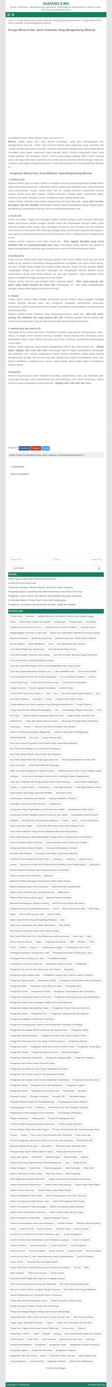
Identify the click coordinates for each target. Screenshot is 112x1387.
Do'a (55, 693)
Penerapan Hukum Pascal (59, 964)
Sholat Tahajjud (17, 1168)
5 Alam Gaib (16, 616)
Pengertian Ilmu (39, 1013)
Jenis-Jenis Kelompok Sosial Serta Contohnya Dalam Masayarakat (55, 776)
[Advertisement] (34, 58)
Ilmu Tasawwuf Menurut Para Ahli (78, 759)
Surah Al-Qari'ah (58, 1245)
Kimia (65, 820)
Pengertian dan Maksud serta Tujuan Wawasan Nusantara (39, 1069)
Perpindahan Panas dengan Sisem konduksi (32, 1113)
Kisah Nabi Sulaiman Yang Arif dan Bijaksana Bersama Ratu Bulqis (43, 831)
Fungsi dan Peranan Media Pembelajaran (31, 710)
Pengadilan (81, 964)
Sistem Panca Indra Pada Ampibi (54, 1190)
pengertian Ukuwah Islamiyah (84, 1344)
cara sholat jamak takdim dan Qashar (83, 1333)
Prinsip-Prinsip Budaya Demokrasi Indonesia (32, 1124)
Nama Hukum (54, 914)
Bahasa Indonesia (19, 638)
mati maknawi (48, 1339)
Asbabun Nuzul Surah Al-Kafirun (61, 627)
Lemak (13, 864)
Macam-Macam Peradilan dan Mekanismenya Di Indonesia (39, 870)
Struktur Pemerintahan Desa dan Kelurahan (32, 1223)
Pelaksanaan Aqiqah (52, 947)
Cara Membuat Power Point (62, 649)
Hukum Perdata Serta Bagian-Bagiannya (30, 732)
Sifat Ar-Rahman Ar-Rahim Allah (26, 1173)
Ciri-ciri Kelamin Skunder (72, 677)
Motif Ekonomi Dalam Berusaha (68, 903)
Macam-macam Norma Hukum (25, 875)
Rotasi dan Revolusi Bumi (69, 1151)
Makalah (48, 875)
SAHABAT (36, 1157)
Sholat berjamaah (52, 1168)
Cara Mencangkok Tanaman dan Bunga (30, 654)
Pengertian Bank (18, 986)
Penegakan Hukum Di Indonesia (26, 964)
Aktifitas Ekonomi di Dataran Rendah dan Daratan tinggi (65, 616)
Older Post (96, 559)
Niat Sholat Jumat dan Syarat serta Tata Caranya (34, 930)
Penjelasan (68, 1091)
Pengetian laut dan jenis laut (45, 1091)
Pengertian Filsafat (40, 991)
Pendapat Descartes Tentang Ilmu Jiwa (72, 953)
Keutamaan (55, 804)
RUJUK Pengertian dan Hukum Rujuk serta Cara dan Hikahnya (41, 1140)
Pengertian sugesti (75, 1085)
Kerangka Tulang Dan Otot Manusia (28, 804)
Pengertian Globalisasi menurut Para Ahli (30, 997)
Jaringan (14, 776)
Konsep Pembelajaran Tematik (62, 848)
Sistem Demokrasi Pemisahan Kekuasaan (70, 1179)
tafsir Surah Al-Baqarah (81, 1361)
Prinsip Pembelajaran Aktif (61, 1118)
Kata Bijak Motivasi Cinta (88, 787)
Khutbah (14, 820)
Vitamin (81, 1328)
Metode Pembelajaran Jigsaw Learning (29, 903)
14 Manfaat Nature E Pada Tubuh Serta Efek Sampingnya (37, 600)
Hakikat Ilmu (16, 721)
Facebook (24, 448)
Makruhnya (63, 892)
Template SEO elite (96, 1385)
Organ (38, 942)
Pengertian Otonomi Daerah (24, 1035)
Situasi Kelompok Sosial (56, 1218)
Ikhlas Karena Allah (52, 737)
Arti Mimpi (91, 621)
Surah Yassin (16, 1262)
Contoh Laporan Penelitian (42, 688)
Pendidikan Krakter (57, 958)
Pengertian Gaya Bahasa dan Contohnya (74, 991)
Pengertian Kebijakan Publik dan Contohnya (32, 1019)
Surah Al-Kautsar (38, 1245)
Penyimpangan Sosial (21, 1107)
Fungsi (48, 699)
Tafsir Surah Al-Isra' (37, 1273)
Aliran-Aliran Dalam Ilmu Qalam (35, 621)
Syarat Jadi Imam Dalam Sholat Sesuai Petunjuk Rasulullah (40, 1267)
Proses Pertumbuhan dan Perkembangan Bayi (76, 1129)
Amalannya (60, 621)
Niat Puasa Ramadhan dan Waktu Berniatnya (32, 925)
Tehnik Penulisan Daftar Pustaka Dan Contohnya (34, 1306)
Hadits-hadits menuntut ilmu (81, 715)
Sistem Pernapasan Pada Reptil (68, 1201)
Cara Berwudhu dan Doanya (71, 643)
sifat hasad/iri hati (87, 1355)
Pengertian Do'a (73, 986)
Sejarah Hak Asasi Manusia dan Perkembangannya (35, 1162)
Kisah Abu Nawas (89, 820)
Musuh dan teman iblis (74, 908)
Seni (67, 1162)
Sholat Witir (34, 1168)
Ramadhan (46, 1146)
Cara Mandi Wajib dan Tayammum (27, 649)
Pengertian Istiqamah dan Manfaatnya (69, 1013)
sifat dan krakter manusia (62, 1355)
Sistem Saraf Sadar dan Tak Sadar (66, 1212)
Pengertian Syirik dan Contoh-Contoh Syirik (52, 1046)
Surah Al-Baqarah (72, 1234)
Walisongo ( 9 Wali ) (20, 1333)
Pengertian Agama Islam (22, 980)
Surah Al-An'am (44, 1229)
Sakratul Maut (70, 1157)
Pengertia (69, 969)
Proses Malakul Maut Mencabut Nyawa (29, 1129)
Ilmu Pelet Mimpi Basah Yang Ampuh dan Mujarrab (35, 754)
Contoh (92, 677)
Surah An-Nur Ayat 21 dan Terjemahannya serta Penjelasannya (41, 1256)
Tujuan (49, 1322)
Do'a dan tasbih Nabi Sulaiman (76, 693)
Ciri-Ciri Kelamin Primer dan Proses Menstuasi (33, 677)
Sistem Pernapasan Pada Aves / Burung (66, 1195)
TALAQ (77, 1267)
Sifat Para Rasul (53, 1173)
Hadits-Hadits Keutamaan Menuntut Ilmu (43, 715)
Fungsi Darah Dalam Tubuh (69, 699)
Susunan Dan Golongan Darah (42, 1262)
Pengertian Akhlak (47, 980)
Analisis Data (75, 621)
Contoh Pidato (66, 688)
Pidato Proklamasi (19, 1118)
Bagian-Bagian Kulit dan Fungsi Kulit (28, 632)
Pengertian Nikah (80, 1030)
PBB (72, 942)
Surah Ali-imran (56, 1251)
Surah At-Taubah (85, 1256)
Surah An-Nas (75, 1251)
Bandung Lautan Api (41, 638)
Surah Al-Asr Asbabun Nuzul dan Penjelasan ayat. (35, 1234)
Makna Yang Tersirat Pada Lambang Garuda (32, 892)
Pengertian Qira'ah (77, 1041)
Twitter (45, 448)
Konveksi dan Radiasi (21, 853)
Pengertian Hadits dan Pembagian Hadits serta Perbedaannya (41, 1002)
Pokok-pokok (38, 1118)
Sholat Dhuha (80, 1162)
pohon (43, 1355)
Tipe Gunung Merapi (83, 1317)
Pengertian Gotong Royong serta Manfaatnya (77, 997)
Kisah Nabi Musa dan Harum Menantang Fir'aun (60, 826)
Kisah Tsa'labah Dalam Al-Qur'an (26, 842)
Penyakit (82, 1091)
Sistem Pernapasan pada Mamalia (66, 1206)
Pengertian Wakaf (70, 1052)
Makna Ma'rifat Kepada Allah (66, 886)
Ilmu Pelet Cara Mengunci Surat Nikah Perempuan (35, 748)
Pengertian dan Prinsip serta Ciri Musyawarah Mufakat (37, 1074)
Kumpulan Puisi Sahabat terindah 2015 (29, 859)
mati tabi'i (90, 1339)
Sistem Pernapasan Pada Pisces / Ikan (29, 1201)
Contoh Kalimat (17, 688)
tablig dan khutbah (56, 1361)
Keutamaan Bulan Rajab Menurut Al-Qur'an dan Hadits (37, 809)
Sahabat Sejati (52, 1157)
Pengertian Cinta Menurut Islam (46, 986)
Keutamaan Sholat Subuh (81, 809)
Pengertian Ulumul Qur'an (45, 1052)
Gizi (57, 710)
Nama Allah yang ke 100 (31, 914)
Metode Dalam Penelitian (59, 897)
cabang (57, 1333)
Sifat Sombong (72, 1173)
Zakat (36, 1333)
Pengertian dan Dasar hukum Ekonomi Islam (32, 1063)
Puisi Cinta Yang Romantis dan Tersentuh (51, 1135)
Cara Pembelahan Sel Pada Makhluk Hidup (31, 660)
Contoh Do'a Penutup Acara (22, 583)
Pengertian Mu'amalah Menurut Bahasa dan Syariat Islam (39, 1030)
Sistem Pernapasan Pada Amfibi (26, 1195)
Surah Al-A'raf (26, 1229)
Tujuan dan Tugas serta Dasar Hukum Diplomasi (34, 1328)
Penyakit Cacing (18, 1096)
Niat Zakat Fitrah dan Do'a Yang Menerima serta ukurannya (39, 936)
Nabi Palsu (94, 908)
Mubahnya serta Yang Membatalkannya (30, 908)
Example (37, 699)
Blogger (62, 1368)
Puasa (23, 1135)
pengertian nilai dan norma (23, 1355)
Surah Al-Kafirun (18, 1245)
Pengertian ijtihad (18, 1085)
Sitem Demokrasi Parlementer (25, 1218)
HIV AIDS (14, 715)
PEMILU (82, 942)
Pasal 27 (34, 947)
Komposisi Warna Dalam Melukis (26, 848)
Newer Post (16, 559)
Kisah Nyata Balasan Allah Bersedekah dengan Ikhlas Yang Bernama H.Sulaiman (51, 837)
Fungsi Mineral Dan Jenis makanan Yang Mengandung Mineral (48, 20)
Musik (56, 908)
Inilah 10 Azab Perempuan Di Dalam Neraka (32, 770)
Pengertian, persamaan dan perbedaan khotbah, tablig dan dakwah (42, 604)
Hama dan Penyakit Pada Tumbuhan (79, 721)
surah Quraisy (37, 1361)
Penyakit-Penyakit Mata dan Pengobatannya (32, 1102)
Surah (13, 1229)
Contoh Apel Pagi (18, 682)
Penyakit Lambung (39, 1096)
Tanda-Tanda (57, 1273)
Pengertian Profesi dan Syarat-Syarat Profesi (64, 1035)
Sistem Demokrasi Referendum (25, 1184)
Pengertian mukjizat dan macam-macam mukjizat (68, 975)
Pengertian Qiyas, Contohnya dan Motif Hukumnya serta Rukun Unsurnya (45, 591)
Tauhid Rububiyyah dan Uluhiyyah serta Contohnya (35, 1295)
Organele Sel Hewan (55, 942)
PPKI (92, 942)
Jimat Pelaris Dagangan (86, 781)
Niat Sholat (64, 925)
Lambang (57, 859)
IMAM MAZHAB (18, 737)
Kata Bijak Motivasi (63, 787)
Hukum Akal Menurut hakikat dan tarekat (54, 726)
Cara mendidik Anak (64, 671)
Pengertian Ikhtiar (19, 1013)
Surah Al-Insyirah (81, 1240)
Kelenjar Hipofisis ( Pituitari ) (63, 798)
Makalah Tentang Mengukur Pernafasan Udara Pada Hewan (40, 881)
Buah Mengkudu (36, 643)
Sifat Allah (89, 1168)
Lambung (70, 859)
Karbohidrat (44, 787)
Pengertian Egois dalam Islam (25, 975)
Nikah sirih (78, 936)
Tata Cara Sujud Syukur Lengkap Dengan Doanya (35, 1289)
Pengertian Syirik (18, 1046)
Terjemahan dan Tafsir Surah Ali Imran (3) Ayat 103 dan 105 (40, 1317)
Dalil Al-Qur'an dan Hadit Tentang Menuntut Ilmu (32, 579)
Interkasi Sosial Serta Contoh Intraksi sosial (79, 770)
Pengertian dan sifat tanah (86, 1080)
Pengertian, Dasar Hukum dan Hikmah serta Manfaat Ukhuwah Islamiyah (44, 596)
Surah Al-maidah (37, 1251)
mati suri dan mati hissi (70, 1339)
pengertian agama (19, 1350)
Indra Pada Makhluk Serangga (44, 765)
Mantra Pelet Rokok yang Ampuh (26, 897)
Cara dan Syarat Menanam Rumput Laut (30, 671)
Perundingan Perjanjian (69, 1113)
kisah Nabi (33, 1339)
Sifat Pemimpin (72, 1168)
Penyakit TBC (59, 1096)
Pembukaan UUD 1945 (78, 947)
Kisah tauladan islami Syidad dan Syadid (66, 842)
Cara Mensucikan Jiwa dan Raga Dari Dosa (75, 654)
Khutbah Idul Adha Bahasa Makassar (40, 820)
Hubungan (15, 726)
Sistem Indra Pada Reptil (87, 1184)
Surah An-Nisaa (93, 1251)
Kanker (13, 787)
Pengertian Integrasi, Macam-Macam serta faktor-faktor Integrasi (40, 587)
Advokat (30, 616)
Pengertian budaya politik (58, 1057)
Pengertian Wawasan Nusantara (26, 1057)
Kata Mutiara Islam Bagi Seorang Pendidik (31, 792)
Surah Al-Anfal (63, 1229)
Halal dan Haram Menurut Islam (42, 721)
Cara (50, 643)
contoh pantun (17, 1339)
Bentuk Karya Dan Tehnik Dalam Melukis (75, 638)
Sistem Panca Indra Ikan (22, 1190)
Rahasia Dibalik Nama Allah (24, 1146)
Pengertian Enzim (19, 991)
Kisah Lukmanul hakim (21, 826)
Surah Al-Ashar (81, 1229)
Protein (13, 1135)
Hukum (27, 726)
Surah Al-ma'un (17, 1251)
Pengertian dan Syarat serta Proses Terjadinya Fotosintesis (39, 1080)
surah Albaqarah (18, 1361)
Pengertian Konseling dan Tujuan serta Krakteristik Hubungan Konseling (46, 1024)
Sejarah (85, 1157)
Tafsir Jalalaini (17, 1273)
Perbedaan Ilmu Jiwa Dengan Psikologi (68, 1107)
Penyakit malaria (77, 1096)
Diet (48, 693)
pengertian (40, 1344)
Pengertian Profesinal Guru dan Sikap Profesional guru (37, 1041)
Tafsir (86, 1267)
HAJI (99, 710)
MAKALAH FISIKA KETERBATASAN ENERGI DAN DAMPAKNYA (53, 864)
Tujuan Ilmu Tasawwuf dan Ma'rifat (74, 1322)
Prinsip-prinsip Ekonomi (70, 1124)
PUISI (13, 947)
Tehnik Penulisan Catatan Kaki (66, 1300)
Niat (62, 919)
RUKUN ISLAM (84, 1140)
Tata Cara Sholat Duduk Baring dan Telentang (33, 1284)
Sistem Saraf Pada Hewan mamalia (27, 1212)
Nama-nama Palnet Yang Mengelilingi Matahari (33, 919)
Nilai (89, 936)
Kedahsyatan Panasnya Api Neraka (27, 798)
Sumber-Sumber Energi (88, 1223)
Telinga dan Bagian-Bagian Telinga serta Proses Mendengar (40, 1311)
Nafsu (13, 914)
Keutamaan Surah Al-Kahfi (84, 815)
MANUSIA (95, 864)
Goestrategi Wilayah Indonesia (78, 710)
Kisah (74, 820)
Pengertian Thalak (19, 1052)
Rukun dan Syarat (19, 1157)
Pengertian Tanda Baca (89, 1046)
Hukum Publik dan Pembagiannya (71, 732)
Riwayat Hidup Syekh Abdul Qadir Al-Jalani (31, 1151)
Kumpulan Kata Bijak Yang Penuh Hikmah (56, 853)
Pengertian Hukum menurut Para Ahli (71, 1008)
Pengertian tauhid (19, 1091)
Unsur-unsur (68, 1328)
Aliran (13, 621)
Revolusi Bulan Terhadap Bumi (71, 1146)
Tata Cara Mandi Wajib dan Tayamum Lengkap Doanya (37, 1278)
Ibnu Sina (34, 737)
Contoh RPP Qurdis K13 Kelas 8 (26, 693)
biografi (46, 1333)
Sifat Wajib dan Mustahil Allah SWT (27, 1179)
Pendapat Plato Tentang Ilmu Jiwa (27, 958)
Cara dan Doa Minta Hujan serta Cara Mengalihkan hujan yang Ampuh (45, 666)
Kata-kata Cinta (64, 792)
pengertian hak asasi (42, 1350)
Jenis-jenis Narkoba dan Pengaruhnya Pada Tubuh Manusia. (40, 781)
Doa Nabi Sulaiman (19, 699)
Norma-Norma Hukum (21, 942)
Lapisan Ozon (85, 859)
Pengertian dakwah (84, 1057)
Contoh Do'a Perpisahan (74, 682)
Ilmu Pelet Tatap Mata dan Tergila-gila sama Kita (34, 759)
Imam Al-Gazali (17, 765)
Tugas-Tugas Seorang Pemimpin (26, 1322)
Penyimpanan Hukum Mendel (73, 1102)
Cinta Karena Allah (87, 671)
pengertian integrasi (66, 1350)
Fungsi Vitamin (83, 704)
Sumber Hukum (65, 1223)
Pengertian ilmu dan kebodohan (47, 1085)
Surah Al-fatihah (78, 1245)
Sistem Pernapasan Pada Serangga (28, 1206)
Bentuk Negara (17, 643)
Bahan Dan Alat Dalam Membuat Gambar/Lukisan (75, 632)
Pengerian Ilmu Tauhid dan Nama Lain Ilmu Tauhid (35, 969)
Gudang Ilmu (56, 3)
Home (11, 20)
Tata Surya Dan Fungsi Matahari (80, 1289)
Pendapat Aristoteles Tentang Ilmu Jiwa (29, 953)
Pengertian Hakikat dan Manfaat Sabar (29, 1008)
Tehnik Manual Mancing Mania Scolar (28, 1300)
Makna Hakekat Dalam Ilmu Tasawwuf (29, 886)
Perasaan (40, 1107)
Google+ (35, 448)
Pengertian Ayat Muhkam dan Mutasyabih (80, 980)
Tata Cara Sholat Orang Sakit (74, 1284)
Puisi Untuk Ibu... (84, 1135)
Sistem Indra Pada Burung (58, 1184)
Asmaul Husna (88, 627)
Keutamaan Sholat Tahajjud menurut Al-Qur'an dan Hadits (39, 815)
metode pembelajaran (21, 1344)
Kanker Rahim (27, 787)
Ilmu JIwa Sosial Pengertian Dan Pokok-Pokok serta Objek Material (43, 743)
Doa (98, 693)
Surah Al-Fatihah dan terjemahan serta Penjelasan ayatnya (39, 1240)
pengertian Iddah (57, 1344)
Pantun (22, 947)
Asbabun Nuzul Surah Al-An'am (26, 627)
